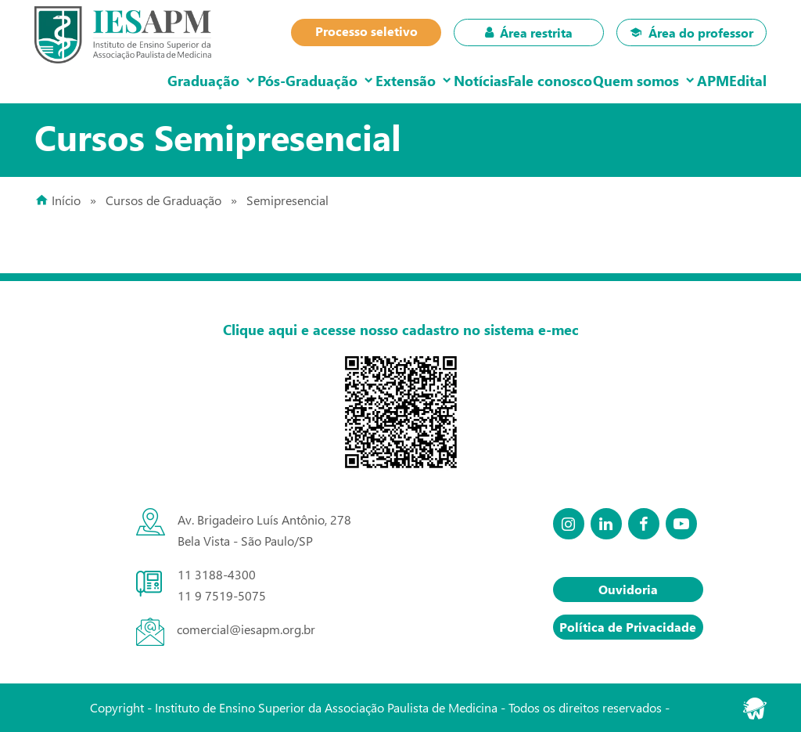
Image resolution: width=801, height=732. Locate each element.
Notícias (425, 80)
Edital (741, 80)
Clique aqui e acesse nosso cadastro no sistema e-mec (401, 329)
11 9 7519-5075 (222, 595)
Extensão (337, 80)
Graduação (110, 80)
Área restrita (529, 32)
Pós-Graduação (227, 80)
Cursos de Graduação (163, 200)
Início (66, 200)
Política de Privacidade (627, 626)
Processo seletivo (366, 31)
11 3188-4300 (217, 574)
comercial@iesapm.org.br (246, 629)
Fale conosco (507, 80)
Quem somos (605, 80)
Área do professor (691, 32)
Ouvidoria (628, 589)
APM (694, 80)
